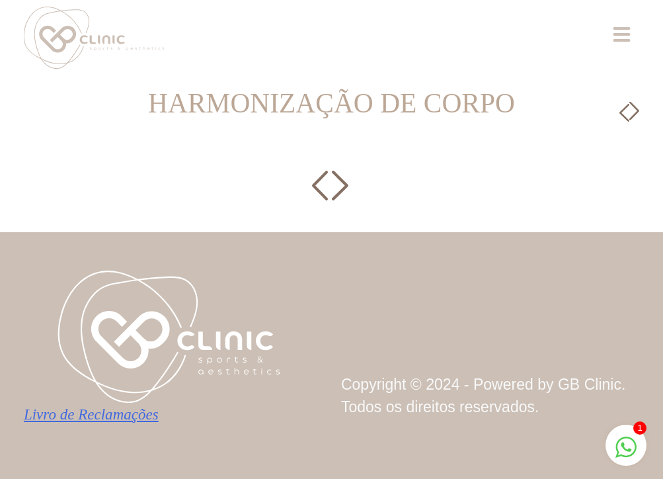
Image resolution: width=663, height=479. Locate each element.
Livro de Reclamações (91, 414)
